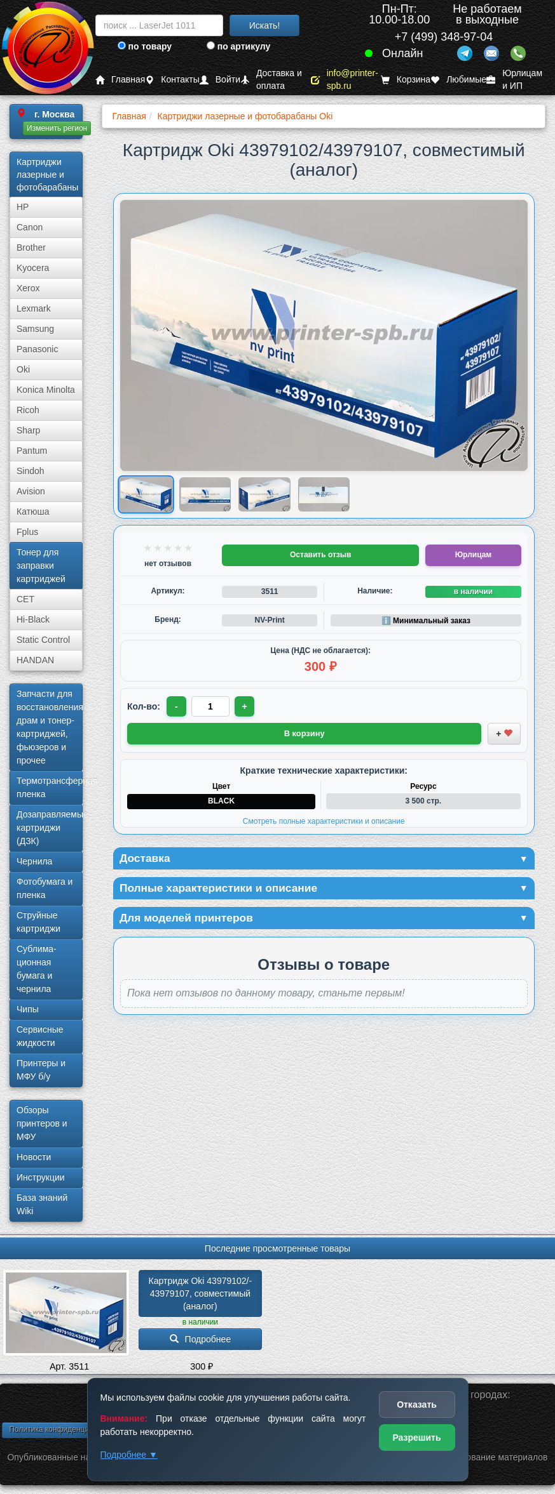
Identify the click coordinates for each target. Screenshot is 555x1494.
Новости (34, 1157)
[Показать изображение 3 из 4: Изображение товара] (264, 494)
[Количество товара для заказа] (211, 706)
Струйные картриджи (38, 922)
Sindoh (31, 471)
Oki (23, 369)
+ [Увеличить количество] (245, 706)
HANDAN (35, 660)
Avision (31, 491)
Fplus (27, 532)
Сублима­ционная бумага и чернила (37, 969)
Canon (30, 227)
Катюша (33, 511)
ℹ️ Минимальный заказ (425, 620)
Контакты (172, 80)
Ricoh (28, 410)
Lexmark (34, 308)
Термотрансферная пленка (50, 787)
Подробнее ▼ (129, 1455)
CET (25, 599)
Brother (31, 247)
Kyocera (33, 268)
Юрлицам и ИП (514, 79)
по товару (145, 46)
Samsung (35, 329)
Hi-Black (33, 619)
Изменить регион (57, 128)
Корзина (405, 80)
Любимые (458, 80)
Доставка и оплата (271, 79)
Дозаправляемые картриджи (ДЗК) (50, 827)
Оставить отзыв (320, 554)
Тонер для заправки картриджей (41, 565)
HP (23, 207)
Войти (220, 80)
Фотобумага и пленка (44, 888)
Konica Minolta (46, 390)
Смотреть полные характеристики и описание (324, 821)
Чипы (28, 1009)
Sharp (28, 430)
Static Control (43, 640)
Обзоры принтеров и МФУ (42, 1123)
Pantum (32, 451)
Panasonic (37, 349)
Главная (120, 80)
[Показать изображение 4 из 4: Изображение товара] (324, 494)
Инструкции (41, 1177)
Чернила (34, 861)
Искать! (264, 25)
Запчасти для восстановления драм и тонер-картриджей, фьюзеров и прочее (50, 727)
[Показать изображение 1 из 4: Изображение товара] (146, 495)
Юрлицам (473, 554)
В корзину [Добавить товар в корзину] (304, 733)
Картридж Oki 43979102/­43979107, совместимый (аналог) (201, 1293)
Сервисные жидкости (40, 1036)
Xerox (28, 288)
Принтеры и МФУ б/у (41, 1069)
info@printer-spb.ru (344, 79)
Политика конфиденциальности (65, 1429)
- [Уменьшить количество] (177, 706)
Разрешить (416, 1437)
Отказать (417, 1404)
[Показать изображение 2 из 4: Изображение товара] (205, 494)
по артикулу (239, 46)
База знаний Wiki (42, 1204)
